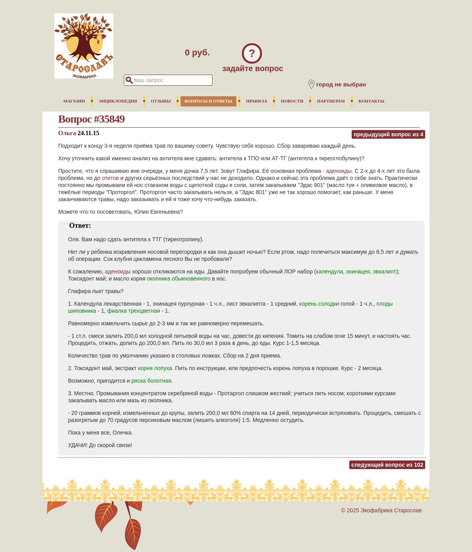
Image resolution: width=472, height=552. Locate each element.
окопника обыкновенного (179, 278)
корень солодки (319, 304)
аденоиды (339, 171)
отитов (110, 178)
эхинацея (358, 271)
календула (329, 271)
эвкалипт (384, 271)
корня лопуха (155, 368)
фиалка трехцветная (133, 311)
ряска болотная (151, 381)
